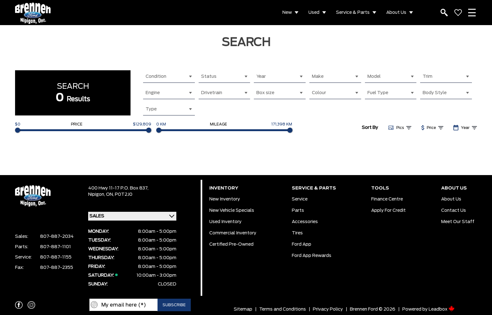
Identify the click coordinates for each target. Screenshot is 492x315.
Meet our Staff (457, 222)
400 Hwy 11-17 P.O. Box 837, (118, 188)
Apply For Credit (388, 210)
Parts (298, 210)
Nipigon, (97, 194)
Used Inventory (225, 222)
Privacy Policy (328, 309)
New (287, 12)
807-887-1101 (55, 247)
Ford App (301, 244)
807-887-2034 (57, 236)
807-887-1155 (56, 257)
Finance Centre (387, 199)
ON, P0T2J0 (119, 194)
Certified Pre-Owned (231, 244)
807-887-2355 (56, 267)
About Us (396, 12)
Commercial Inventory (232, 233)
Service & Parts (353, 12)
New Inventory (224, 199)
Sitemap (243, 309)
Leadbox (442, 309)
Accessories (305, 222)
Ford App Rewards (311, 256)
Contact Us (453, 210)
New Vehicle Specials (231, 210)
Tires (297, 233)
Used (313, 12)
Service (300, 199)
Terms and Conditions (282, 309)
